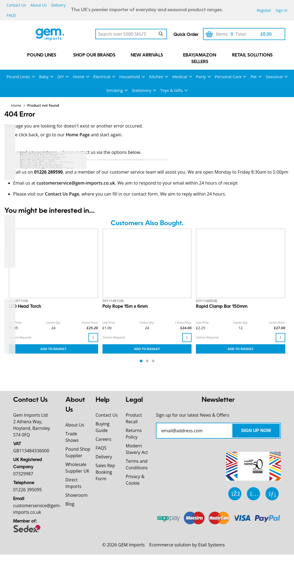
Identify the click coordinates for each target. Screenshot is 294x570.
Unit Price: (15, 322)
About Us (38, 5)
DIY (60, 76)
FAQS (11, 15)
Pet (253, 76)
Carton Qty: (53, 322)
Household (129, 76)
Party (201, 76)
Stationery (141, 90)
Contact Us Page (62, 194)
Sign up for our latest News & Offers (192, 415)
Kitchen (156, 76)
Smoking (114, 90)
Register (264, 10)
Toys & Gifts (171, 90)
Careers (104, 439)
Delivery (58, 5)
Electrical (101, 76)
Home (78, 76)
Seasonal (274, 76)
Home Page (78, 135)
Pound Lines (41, 55)
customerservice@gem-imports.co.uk (75, 183)
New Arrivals (147, 55)
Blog (70, 504)
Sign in (281, 10)
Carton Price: (90, 322)
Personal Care (228, 76)
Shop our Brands (94, 55)
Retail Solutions (252, 55)
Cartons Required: (20, 337)
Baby (43, 76)
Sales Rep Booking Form (105, 472)
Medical (179, 76)
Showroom (76, 495)
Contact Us (16, 5)
